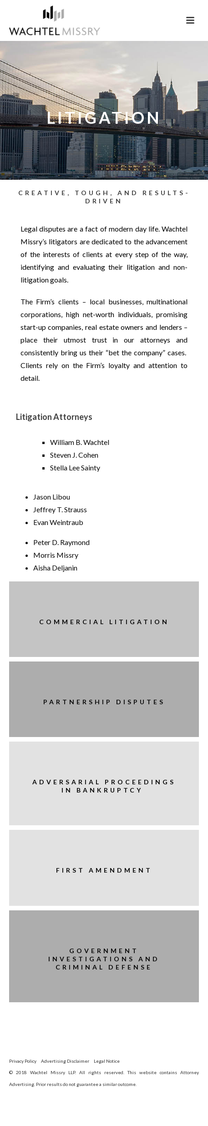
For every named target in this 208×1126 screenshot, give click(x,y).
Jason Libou (51, 496)
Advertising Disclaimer (65, 1061)
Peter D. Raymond (61, 542)
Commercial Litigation (104, 622)
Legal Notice (107, 1061)
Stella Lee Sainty (75, 467)
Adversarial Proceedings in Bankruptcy (104, 786)
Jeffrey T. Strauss (60, 509)
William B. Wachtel (79, 442)
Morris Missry (55, 554)
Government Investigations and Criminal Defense (104, 959)
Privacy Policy (22, 1061)
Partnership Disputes (104, 702)
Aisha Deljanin (55, 567)
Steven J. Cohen (74, 454)
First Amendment (104, 870)
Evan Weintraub (58, 522)
